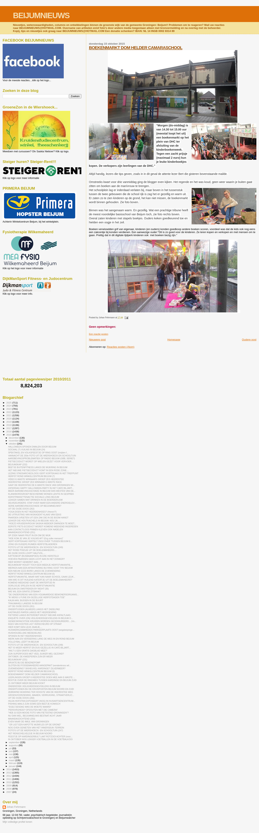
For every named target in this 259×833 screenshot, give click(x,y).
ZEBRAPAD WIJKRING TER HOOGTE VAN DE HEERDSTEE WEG (40, 692)
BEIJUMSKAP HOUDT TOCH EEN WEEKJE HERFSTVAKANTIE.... (40, 565)
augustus (14, 745)
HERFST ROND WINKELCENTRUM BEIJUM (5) (31, 671)
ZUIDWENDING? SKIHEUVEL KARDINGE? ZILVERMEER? (36, 668)
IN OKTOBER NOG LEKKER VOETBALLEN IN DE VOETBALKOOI (40, 739)
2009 (9, 785)
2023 (9, 409)
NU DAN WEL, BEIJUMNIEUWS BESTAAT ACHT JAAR (35, 715)
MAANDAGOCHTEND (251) (21, 532)
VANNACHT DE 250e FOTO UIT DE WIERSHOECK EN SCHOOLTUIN (42, 455)
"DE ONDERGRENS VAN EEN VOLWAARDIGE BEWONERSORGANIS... (43, 594)
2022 (9, 412)
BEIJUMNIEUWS (41, 15)
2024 (9, 405)
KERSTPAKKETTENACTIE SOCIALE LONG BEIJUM (33, 497)
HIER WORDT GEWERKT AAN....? (25, 562)
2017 (9, 428)
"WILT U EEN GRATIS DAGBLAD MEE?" (27, 650)
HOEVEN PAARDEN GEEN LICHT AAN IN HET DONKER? (36, 559)
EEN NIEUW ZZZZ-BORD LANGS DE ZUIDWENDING (34, 571)
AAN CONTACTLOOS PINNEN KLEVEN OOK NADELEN (35, 529)
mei (11, 754)
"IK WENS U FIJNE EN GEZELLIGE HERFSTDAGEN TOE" (36, 597)
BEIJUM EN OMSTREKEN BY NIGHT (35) (28, 588)
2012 (9, 775)
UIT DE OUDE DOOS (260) (21, 698)
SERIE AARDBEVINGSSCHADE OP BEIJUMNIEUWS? (34, 506)
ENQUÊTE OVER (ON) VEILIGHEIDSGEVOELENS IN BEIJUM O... (40, 618)
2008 (9, 788)
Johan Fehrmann (16, 807)
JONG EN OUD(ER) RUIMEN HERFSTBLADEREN (32, 544)
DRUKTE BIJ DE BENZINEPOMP (24, 662)
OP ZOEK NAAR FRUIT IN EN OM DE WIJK (29, 535)
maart (12, 760)
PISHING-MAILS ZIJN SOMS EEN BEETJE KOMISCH (34, 704)
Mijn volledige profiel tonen (17, 821)
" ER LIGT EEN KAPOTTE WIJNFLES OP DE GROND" (34, 724)
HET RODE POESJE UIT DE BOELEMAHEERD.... (32, 550)
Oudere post (249, 339)
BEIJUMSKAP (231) (17, 659)
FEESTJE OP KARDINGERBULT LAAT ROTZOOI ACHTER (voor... (40, 736)
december (14, 438)
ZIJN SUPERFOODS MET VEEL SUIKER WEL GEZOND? (36, 653)
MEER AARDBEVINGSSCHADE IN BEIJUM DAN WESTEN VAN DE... (41, 491)
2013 (9, 772)
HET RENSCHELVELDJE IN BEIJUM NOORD (30, 733)
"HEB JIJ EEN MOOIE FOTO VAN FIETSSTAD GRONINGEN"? (38, 712)
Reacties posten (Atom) (120, 346)
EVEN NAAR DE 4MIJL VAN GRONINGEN (28, 721)
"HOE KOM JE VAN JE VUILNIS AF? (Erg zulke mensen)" (35, 538)
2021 (9, 415)
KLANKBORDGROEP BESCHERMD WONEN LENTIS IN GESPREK (41, 494)
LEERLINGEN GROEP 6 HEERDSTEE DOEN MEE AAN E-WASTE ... (41, 677)
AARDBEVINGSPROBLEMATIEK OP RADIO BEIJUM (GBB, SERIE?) (41, 458)
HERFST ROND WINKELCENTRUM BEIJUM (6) (31, 573)
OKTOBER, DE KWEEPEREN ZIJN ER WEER (30, 656)
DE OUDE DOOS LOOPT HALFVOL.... (26, 553)
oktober (13, 443)
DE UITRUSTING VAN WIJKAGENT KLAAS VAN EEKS (34, 514)
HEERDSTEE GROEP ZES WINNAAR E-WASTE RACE (35, 482)
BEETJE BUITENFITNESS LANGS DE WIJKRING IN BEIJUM (37, 467)
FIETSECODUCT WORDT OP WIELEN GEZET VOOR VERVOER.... (41, 461)
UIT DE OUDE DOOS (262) (21, 508)
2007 (9, 792)
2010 (9, 782)
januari (12, 766)
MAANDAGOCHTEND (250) (21, 718)
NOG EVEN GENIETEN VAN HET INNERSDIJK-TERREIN (36, 727)
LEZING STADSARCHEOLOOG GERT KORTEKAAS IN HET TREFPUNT (43, 473)
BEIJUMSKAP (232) (17, 464)
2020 (9, 418)
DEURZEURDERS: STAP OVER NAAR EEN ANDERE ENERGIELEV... (42, 503)
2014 (9, 769)
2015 (9, 434)
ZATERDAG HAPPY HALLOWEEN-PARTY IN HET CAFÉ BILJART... (41, 488)
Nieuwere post (97, 339)
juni (11, 751)
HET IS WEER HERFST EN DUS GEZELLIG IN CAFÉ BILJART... (39, 647)
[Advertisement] (21, 317)
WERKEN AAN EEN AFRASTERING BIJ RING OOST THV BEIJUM (40, 568)
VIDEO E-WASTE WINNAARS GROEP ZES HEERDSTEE (36, 479)
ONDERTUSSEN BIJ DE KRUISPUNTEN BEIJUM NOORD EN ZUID (41, 689)
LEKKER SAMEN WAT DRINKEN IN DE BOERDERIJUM (35, 500)
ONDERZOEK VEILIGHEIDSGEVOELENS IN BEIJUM (34, 686)
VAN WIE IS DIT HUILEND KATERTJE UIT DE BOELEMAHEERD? (40, 580)
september (14, 742)
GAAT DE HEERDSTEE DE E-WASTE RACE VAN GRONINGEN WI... (41, 485)
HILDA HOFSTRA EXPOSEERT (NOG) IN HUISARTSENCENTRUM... (41, 701)
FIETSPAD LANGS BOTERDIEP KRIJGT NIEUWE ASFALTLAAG (39, 615)
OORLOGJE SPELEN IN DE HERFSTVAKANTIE (31, 585)
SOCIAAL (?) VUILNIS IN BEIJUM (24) (26, 449)
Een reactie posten (98, 334)
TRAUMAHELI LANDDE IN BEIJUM (25, 603)
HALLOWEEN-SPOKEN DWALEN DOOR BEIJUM (32, 446)
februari (13, 763)
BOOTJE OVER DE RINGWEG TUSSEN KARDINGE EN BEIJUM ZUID (42, 680)
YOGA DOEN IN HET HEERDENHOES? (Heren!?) (32, 512)
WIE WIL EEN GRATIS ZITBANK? (24, 591)
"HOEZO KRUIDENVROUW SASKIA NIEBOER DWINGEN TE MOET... (42, 523)
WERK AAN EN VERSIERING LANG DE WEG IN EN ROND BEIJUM (41, 639)
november (14, 440)
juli (10, 748)
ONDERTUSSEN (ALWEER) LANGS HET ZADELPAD (34, 609)
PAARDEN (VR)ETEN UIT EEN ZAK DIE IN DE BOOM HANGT (38, 517)
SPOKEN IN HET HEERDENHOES (25, 636)
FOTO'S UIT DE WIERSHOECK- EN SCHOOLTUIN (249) (35, 547)
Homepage (173, 339)
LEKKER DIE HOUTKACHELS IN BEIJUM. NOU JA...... (34, 520)
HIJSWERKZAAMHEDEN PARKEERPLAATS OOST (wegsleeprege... (41, 630)
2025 (9, 402)
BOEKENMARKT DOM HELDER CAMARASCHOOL (135, 47)
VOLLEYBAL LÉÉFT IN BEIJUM (23, 642)
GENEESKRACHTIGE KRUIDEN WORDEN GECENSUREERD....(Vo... (42, 621)
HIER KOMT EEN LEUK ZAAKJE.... (25, 627)
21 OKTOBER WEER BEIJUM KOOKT (26, 683)
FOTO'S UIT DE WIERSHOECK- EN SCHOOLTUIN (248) (35, 645)
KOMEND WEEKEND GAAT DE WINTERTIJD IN (31, 582)
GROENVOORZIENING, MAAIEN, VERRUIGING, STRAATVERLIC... (41, 695)
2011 (9, 779)
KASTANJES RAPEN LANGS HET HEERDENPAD (32, 612)
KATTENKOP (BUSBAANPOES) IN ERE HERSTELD (33, 556)
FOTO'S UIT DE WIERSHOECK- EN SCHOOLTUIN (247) (35, 730)
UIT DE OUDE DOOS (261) (21, 606)
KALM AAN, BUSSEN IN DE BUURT (25, 600)
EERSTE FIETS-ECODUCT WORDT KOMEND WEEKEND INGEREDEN (43, 526)
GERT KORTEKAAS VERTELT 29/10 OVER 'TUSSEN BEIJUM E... (40, 541)
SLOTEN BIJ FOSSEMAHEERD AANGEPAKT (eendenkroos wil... (39, 665)
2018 (9, 425)
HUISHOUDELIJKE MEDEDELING (24, 633)
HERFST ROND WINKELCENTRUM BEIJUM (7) (31, 476)
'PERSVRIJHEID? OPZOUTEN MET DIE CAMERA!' (33, 710)
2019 (9, 421)
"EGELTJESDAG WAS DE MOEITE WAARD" (29, 707)
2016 (9, 431)
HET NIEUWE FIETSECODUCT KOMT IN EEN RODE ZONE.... (38, 470)
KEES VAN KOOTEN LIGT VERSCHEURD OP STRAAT (35, 624)
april (11, 757)
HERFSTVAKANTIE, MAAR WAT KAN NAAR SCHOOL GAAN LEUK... (41, 577)
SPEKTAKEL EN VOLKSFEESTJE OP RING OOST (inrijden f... (38, 452)
